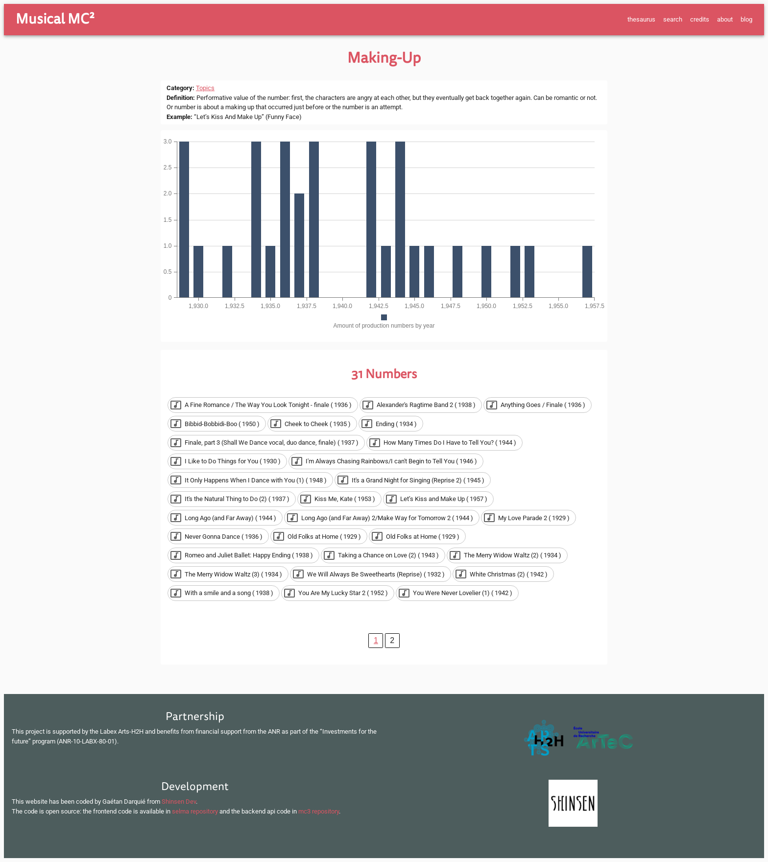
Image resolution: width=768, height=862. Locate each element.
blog (746, 19)
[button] (263, 405)
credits (699, 19)
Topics (205, 88)
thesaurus (641, 19)
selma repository (195, 811)
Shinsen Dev (179, 801)
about (725, 19)
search (672, 19)
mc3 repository (318, 811)
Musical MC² (55, 19)
